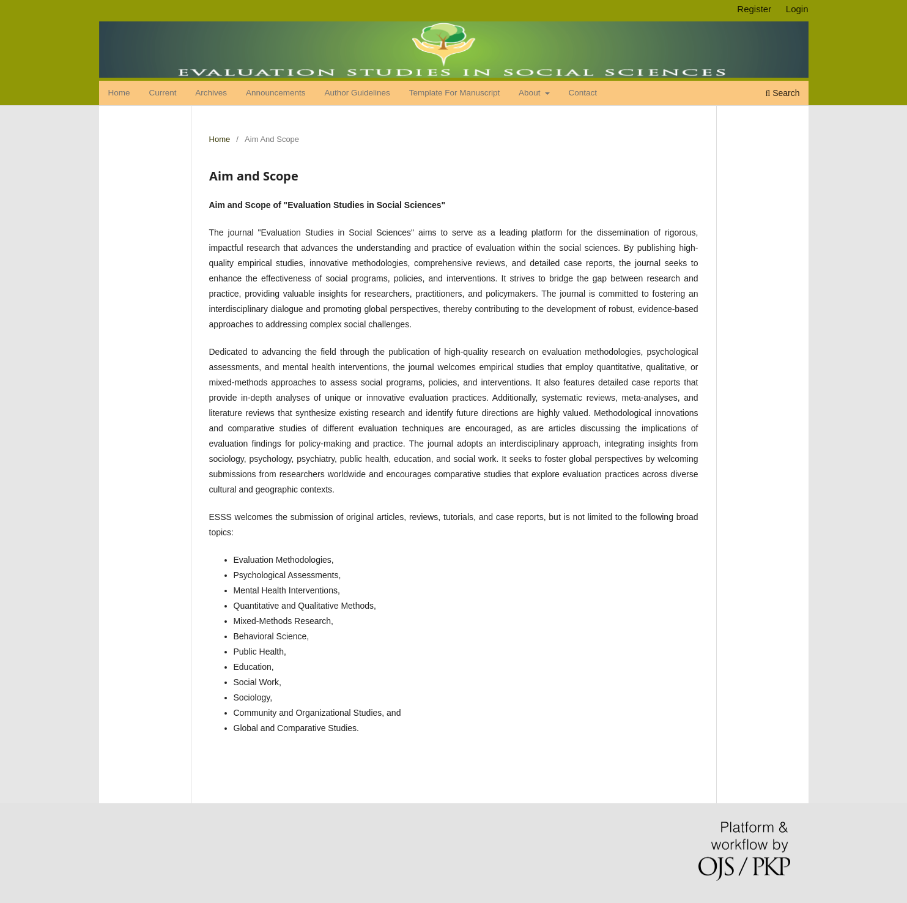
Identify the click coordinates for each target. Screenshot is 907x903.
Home (119, 92)
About (530, 92)
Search (782, 93)
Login (797, 9)
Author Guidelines (357, 92)
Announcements (276, 92)
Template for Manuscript (454, 92)
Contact (582, 92)
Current (162, 92)
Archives (211, 92)
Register (754, 9)
